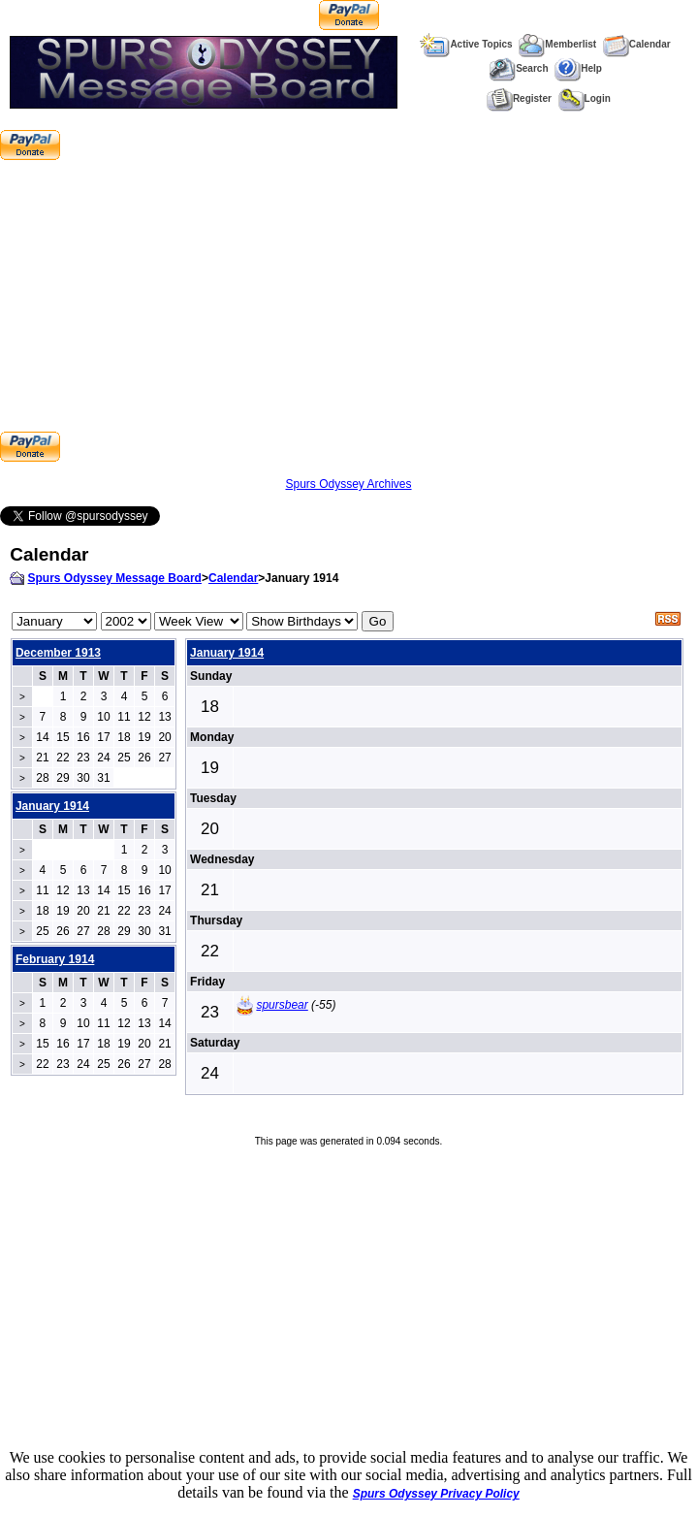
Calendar (637, 44)
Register (519, 98)
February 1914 (55, 959)
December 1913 (58, 653)
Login (584, 98)
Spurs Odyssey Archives (348, 484)
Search (518, 68)
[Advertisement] (348, 296)
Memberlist (557, 44)
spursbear (281, 1005)
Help (578, 68)
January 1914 (227, 653)
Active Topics (466, 44)
